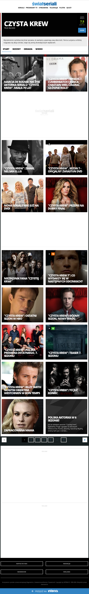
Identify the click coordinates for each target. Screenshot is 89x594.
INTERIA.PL (67, 582)
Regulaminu (30, 582)
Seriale (21, 8)
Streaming (43, 8)
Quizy (68, 8)
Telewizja (54, 8)
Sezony (16, 48)
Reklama (66, 572)
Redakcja (66, 564)
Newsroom (21, 572)
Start (6, 48)
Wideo (39, 48)
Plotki (62, 8)
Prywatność (51, 582)
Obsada (28, 48)
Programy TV (31, 8)
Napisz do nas (21, 564)
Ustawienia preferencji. (41, 582)
